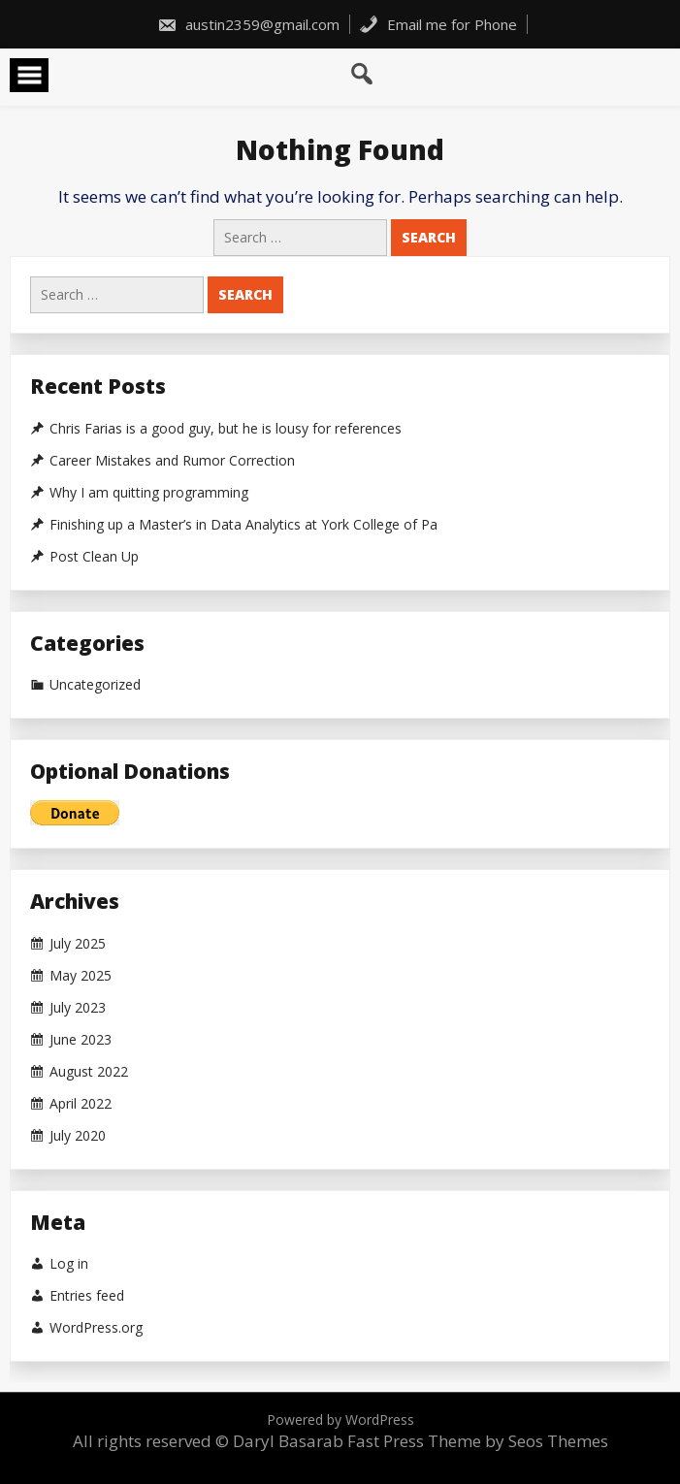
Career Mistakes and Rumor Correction (172, 460)
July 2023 (77, 1007)
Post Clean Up (94, 556)
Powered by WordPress (340, 1419)
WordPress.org (96, 1328)
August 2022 (88, 1072)
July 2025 (77, 943)
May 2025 (80, 975)
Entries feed (86, 1296)
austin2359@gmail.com (248, 24)
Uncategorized (95, 685)
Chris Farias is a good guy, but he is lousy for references (225, 428)
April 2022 (80, 1104)
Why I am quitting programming (148, 492)
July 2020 (77, 1136)
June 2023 (80, 1039)
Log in (68, 1264)
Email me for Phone (438, 24)
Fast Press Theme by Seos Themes (477, 1441)
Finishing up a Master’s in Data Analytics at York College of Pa (243, 524)
